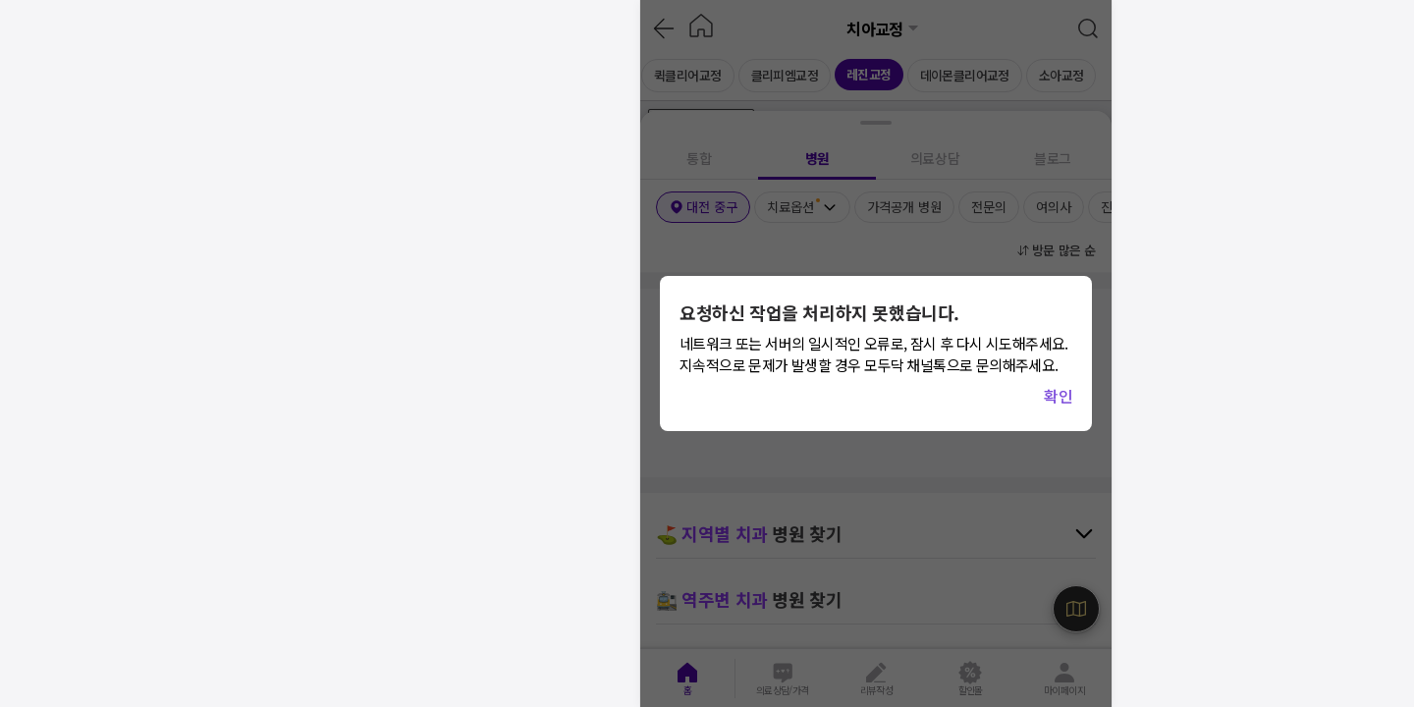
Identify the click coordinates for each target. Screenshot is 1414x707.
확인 (1058, 396)
